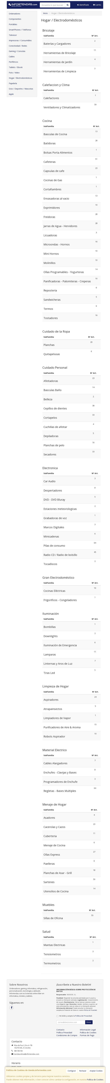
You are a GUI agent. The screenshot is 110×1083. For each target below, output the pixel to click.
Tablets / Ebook (16, 67)
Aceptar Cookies (96, 1071)
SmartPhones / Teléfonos (20, 29)
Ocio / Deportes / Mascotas (21, 88)
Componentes (15, 19)
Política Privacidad (64, 1032)
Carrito (97, 4)
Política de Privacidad (90, 1010)
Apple (11, 94)
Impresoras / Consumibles (20, 40)
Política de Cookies (95, 1079)
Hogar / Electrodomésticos (20, 78)
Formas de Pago (87, 1035)
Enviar (89, 1022)
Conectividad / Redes (18, 46)
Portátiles (13, 24)
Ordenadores (14, 13)
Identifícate (83, 4)
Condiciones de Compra (66, 1035)
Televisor (13, 35)
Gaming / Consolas (17, 51)
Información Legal (88, 1029)
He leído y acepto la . (75, 1016)
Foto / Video (14, 72)
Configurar (72, 1071)
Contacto (60, 1029)
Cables (12, 56)
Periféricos (13, 62)
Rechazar (82, 1071)
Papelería (13, 83)
